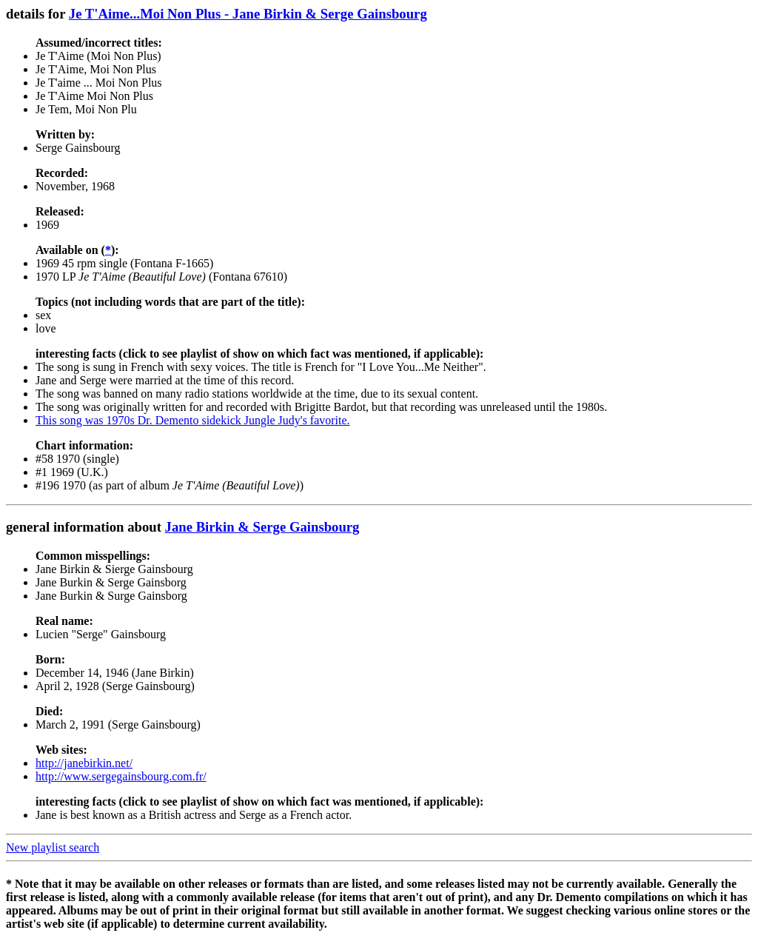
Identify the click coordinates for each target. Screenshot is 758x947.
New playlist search (52, 847)
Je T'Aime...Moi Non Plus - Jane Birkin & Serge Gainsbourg (248, 13)
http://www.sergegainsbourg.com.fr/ (121, 776)
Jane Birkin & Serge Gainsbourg (262, 527)
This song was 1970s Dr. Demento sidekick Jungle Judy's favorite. (193, 420)
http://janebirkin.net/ (84, 763)
